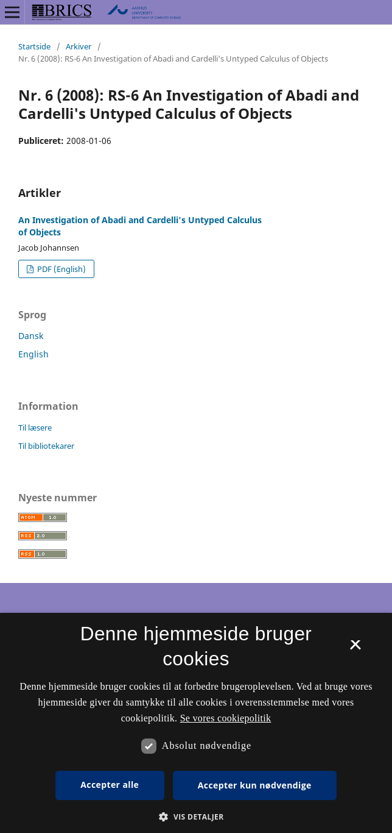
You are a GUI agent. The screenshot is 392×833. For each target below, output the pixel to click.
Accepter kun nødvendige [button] (255, 785)
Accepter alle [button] (109, 784)
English (33, 354)
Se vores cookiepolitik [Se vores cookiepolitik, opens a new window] (225, 718)
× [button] (355, 648)
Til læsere (35, 427)
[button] (195, 816)
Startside (34, 46)
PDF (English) (60, 268)
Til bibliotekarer (46, 445)
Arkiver (78, 46)
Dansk (30, 335)
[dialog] (196, 723)
